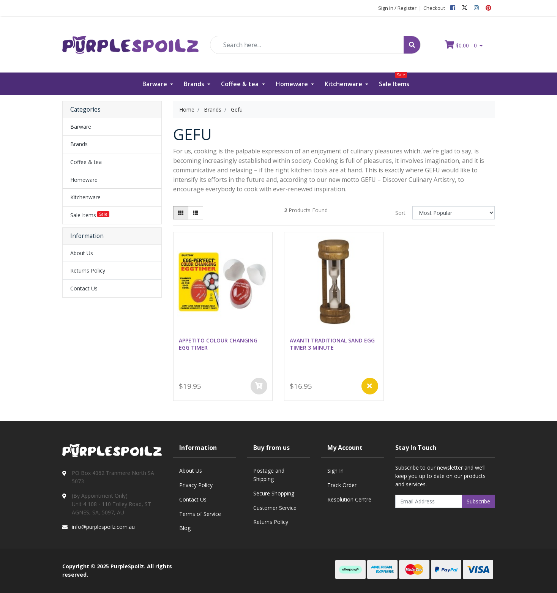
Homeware (292, 84)
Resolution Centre (349, 499)
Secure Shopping (273, 493)
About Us (81, 253)
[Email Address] (428, 501)
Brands (195, 84)
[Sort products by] (453, 212)
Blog (185, 527)
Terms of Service (200, 513)
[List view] (195, 212)
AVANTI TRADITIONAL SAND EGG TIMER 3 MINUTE (332, 344)
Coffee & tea (240, 84)
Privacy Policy (196, 485)
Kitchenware (344, 84)
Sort (400, 212)
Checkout (434, 8)
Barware (155, 84)
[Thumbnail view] (180, 212)
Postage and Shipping (268, 475)
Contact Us (84, 288)
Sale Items (394, 80)
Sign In (335, 470)
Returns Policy (87, 270)
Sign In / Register (397, 8)
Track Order (342, 485)
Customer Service (275, 507)
